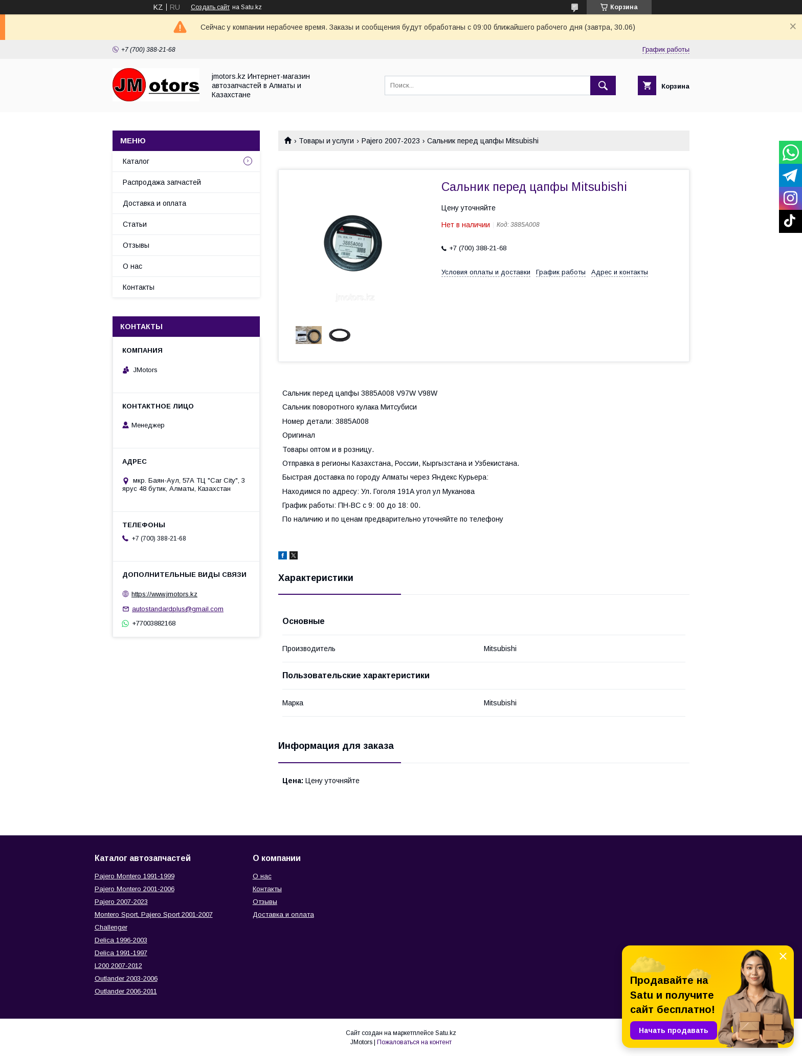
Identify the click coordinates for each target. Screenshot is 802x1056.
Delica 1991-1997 (121, 953)
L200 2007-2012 (118, 965)
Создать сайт (210, 7)
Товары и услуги (326, 141)
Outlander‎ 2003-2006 (126, 978)
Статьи (135, 224)
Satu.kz (445, 1033)
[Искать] (603, 85)
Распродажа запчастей (162, 182)
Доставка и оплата (154, 203)
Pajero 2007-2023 (391, 141)
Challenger (111, 927)
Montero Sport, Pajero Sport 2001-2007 (154, 914)
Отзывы (136, 245)
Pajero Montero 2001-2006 (134, 889)
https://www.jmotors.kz (164, 594)
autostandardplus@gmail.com (178, 609)
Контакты (138, 287)
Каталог (136, 161)
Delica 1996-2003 (121, 940)
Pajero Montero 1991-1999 (134, 876)
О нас (132, 266)
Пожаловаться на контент (414, 1042)
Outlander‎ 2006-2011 (126, 991)
